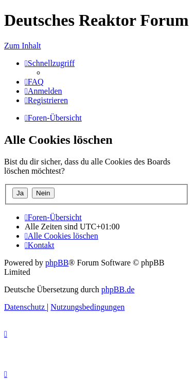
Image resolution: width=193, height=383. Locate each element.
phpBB (56, 262)
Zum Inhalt (22, 45)
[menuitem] (34, 81)
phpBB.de (117, 289)
